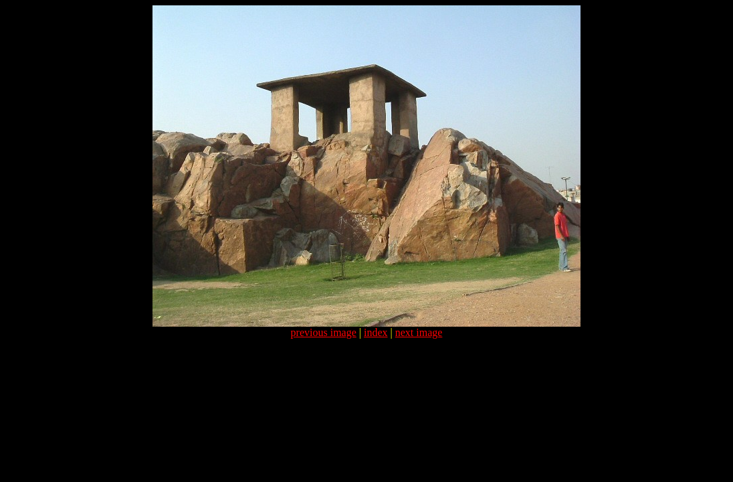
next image (419, 332)
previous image (323, 332)
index (376, 332)
